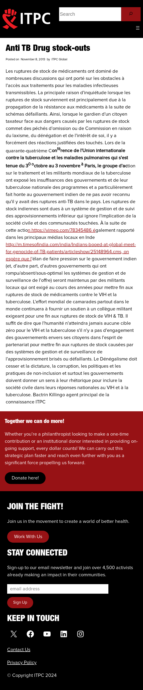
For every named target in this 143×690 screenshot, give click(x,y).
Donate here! (25, 478)
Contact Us (18, 649)
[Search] (131, 14)
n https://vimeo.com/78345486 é (61, 230)
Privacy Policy (22, 662)
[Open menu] (138, 28)
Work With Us (28, 536)
